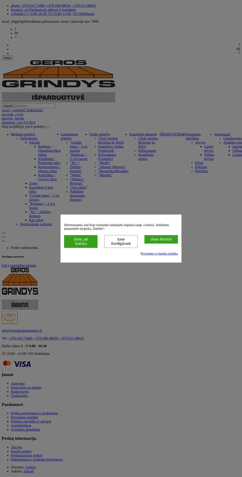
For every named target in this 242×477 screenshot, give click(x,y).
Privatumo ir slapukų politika (159, 253)
